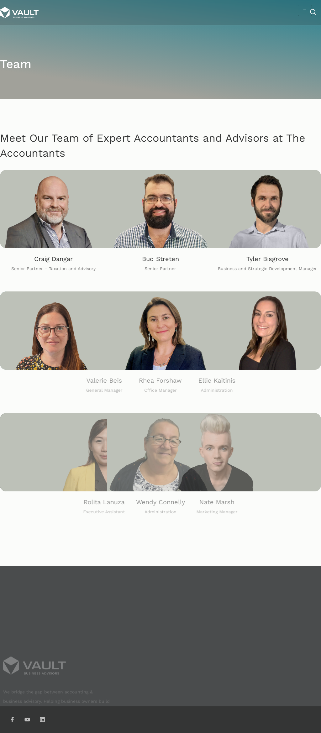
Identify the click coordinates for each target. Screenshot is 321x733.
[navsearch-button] (313, 12)
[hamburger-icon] (305, 10)
